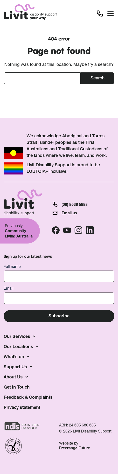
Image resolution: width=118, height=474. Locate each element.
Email (9, 288)
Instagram (78, 230)
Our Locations (18, 346)
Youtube (67, 230)
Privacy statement (22, 407)
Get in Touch (17, 387)
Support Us (15, 366)
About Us (13, 377)
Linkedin (90, 230)
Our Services (17, 336)
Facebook (56, 230)
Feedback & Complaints (28, 397)
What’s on (14, 356)
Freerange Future (74, 448)
